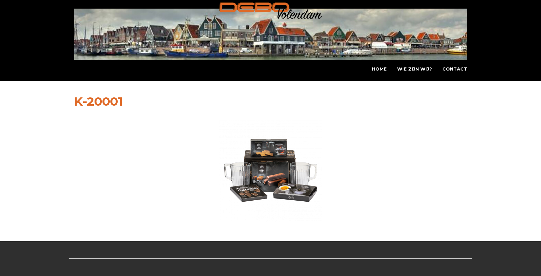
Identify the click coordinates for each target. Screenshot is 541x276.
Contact (454, 69)
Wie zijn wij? (414, 69)
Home (379, 69)
